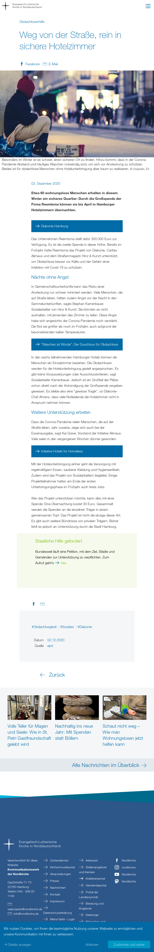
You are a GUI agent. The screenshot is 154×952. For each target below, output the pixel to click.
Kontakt (54, 894)
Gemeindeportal (95, 885)
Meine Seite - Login (62, 919)
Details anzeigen (19, 944)
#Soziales (67, 627)
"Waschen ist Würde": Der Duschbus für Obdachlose (79, 344)
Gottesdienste (58, 860)
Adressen (91, 860)
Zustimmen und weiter (129, 944)
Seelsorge (92, 914)
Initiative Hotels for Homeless (62, 451)
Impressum (57, 901)
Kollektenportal (95, 878)
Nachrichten (57, 887)
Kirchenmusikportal (62, 867)
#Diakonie (85, 627)
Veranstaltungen (60, 874)
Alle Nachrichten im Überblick (105, 765)
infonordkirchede (26, 913)
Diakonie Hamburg (55, 226)
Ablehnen (92, 944)
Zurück (57, 674)
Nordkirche (129, 860)
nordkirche (129, 867)
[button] (148, 7)
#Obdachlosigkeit (45, 627)
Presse (54, 880)
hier (63, 563)
